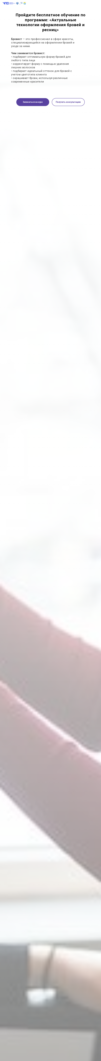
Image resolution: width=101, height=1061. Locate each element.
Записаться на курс (33, 102)
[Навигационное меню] (96, 3)
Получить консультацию (68, 102)
